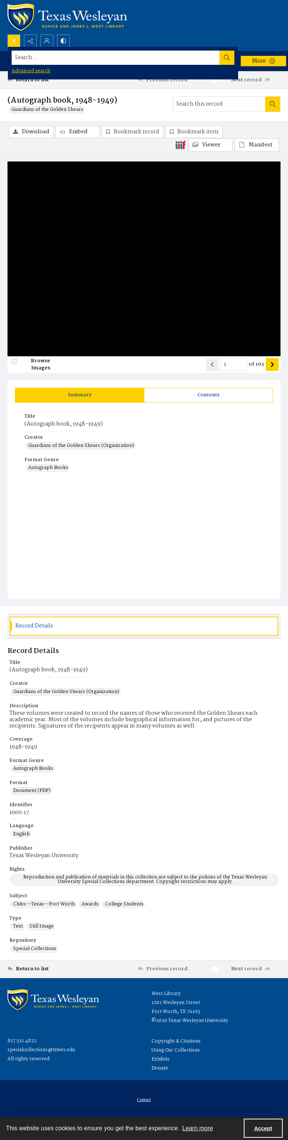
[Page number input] (233, 364)
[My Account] (47, 41)
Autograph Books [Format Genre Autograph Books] (48, 468)
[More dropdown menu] (263, 61)
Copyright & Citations (176, 1041)
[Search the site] (115, 58)
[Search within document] (272, 104)
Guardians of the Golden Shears (47, 110)
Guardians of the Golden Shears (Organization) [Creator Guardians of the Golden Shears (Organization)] (81, 446)
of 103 (256, 364)
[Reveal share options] (30, 41)
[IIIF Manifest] (256, 145)
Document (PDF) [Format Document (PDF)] (32, 791)
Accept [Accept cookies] (263, 1128)
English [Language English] (21, 834)
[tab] (79, 395)
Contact (144, 1099)
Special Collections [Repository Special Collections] (34, 949)
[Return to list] (43, 79)
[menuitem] (144, 1099)
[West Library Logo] (53, 999)
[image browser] (36, 364)
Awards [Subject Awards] (90, 904)
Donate (160, 1068)
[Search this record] (219, 104)
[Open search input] (14, 41)
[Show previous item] (212, 364)
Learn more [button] (197, 1128)
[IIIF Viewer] (210, 145)
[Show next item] (272, 364)
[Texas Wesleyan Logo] (67, 17)
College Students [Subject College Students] (124, 904)
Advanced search (31, 71)
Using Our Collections (176, 1050)
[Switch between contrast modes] (63, 41)
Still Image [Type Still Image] (41, 926)
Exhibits (161, 1059)
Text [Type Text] (18, 926)
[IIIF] (180, 144)
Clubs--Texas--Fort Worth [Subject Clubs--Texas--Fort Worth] (44, 904)
